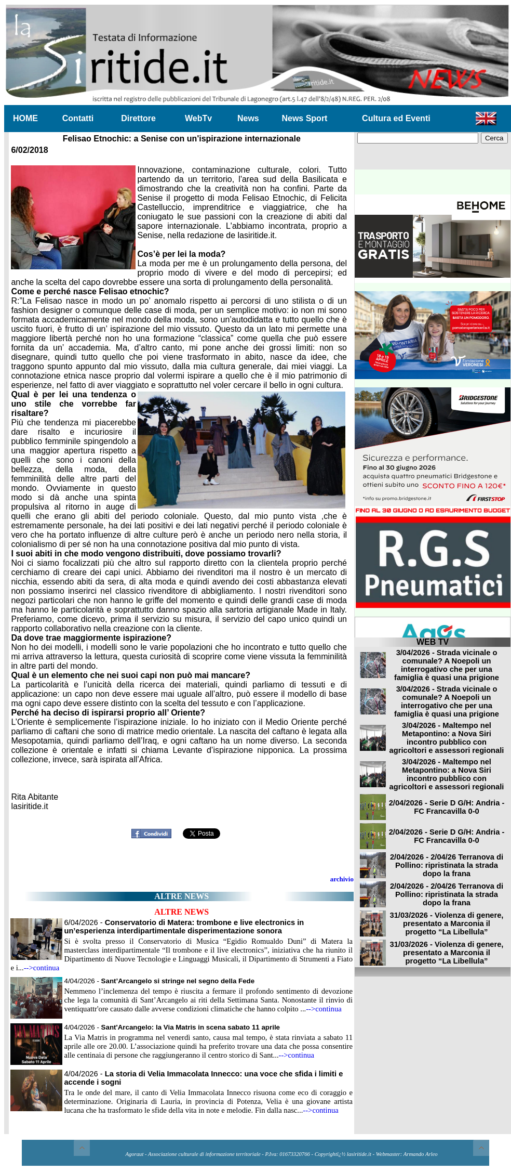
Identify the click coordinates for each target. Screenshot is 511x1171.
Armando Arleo (421, 1154)
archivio (342, 879)
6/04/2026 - (184, 926)
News (248, 118)
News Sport (304, 118)
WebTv (198, 118)
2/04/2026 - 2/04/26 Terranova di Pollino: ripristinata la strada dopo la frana (446, 865)
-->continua (42, 968)
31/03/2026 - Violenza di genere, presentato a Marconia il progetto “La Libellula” (447, 923)
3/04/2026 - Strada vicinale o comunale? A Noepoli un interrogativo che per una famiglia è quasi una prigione (446, 665)
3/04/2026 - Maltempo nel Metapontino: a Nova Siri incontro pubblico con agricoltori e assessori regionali (446, 737)
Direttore (138, 118)
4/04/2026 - (159, 981)
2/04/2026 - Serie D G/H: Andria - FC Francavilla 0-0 (447, 807)
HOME (25, 118)
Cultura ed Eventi (396, 118)
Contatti (77, 118)
